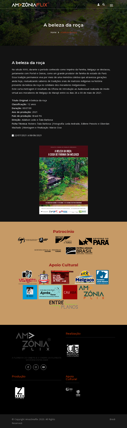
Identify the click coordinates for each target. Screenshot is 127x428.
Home (53, 32)
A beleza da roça (69, 32)
